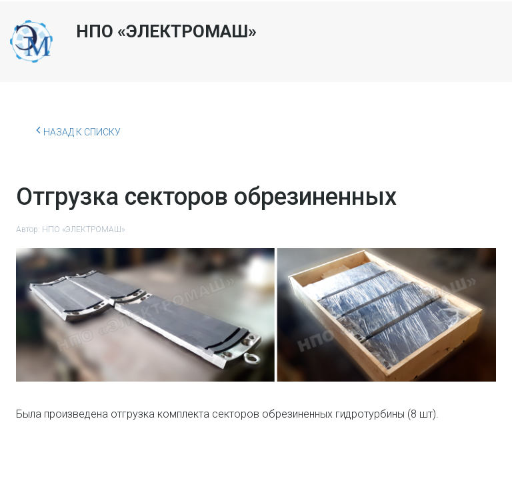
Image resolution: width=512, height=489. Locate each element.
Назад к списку (78, 130)
